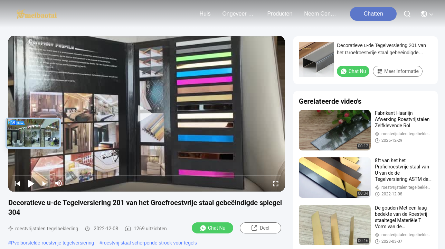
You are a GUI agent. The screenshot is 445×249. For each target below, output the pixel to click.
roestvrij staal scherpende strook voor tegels (149, 243)
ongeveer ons (238, 14)
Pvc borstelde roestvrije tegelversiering (52, 243)
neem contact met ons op (320, 14)
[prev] (17, 183)
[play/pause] (31, 183)
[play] (146, 113)
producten (279, 14)
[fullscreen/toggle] (276, 183)
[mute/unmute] (59, 183)
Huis (204, 14)
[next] (45, 183)
